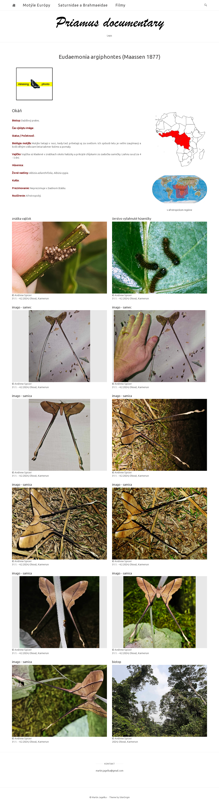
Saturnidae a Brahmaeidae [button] (83, 5)
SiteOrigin (125, 797)
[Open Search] (205, 5)
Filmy (120, 5)
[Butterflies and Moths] (14, 5)
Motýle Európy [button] (36, 5)
